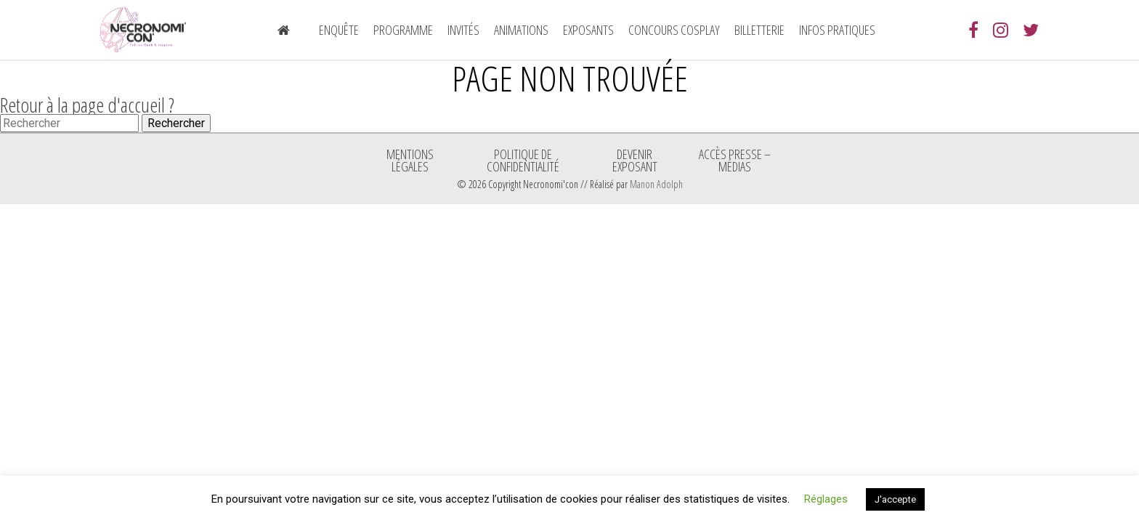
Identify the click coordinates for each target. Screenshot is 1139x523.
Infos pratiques (837, 29)
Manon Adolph (656, 184)
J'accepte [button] (895, 499)
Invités (463, 29)
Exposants (588, 29)
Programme (403, 29)
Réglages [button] (826, 499)
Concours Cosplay (674, 29)
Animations (521, 29)
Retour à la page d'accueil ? (87, 104)
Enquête (339, 29)
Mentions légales (410, 159)
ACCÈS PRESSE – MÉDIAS (735, 159)
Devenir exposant (634, 159)
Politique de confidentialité (523, 159)
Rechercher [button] (176, 123)
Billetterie (759, 29)
